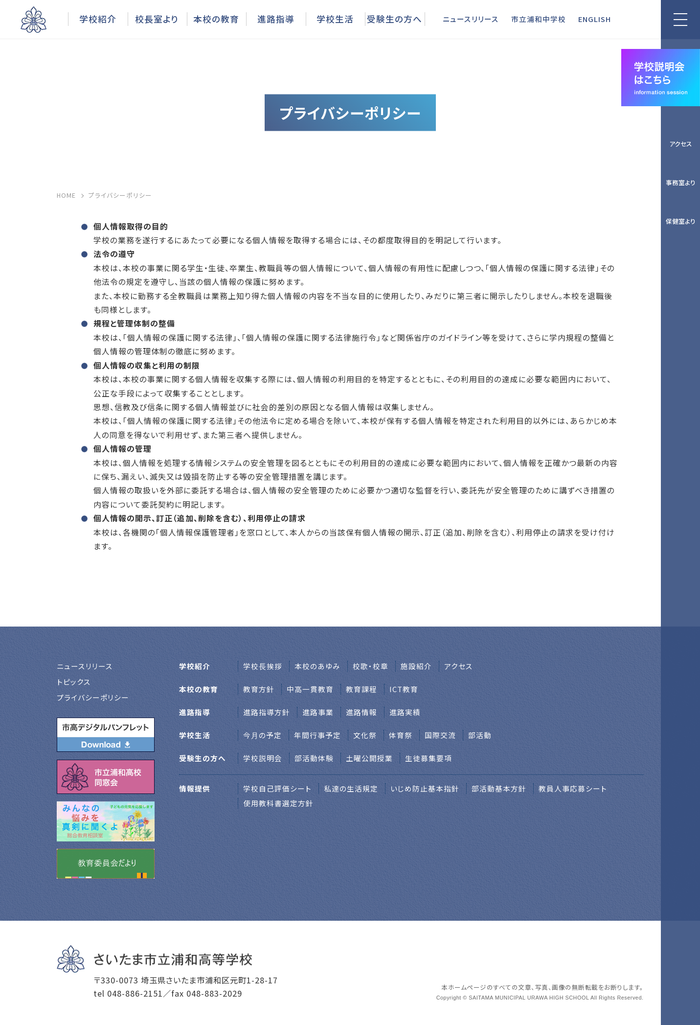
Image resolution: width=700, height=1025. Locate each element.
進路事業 (318, 712)
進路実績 (405, 712)
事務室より (681, 182)
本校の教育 (216, 18)
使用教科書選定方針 (278, 803)
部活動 (480, 735)
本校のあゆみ (317, 666)
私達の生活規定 (351, 788)
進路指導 (275, 18)
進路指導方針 (266, 712)
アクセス (680, 143)
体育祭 (400, 735)
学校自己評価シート (277, 788)
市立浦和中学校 (538, 19)
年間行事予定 (317, 735)
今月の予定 (262, 735)
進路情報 (361, 712)
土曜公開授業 (369, 758)
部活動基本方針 (499, 788)
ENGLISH (594, 19)
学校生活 (335, 18)
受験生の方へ (394, 18)
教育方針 (258, 689)
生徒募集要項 (428, 758)
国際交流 (440, 735)
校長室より (157, 18)
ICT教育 (403, 689)
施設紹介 (416, 666)
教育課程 (361, 689)
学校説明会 (262, 758)
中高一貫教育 (310, 689)
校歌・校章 (370, 666)
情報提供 (194, 788)
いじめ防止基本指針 (424, 788)
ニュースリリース (471, 19)
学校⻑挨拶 (262, 666)
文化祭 (365, 735)
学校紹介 (97, 18)
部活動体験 (314, 758)
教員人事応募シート (573, 788)
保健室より (681, 221)
